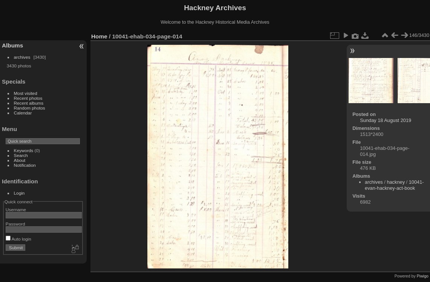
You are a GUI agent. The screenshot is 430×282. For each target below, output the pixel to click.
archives (22, 57)
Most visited (25, 93)
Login (19, 193)
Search (21, 155)
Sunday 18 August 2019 (385, 120)
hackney (396, 182)
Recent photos (28, 98)
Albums (12, 45)
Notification (25, 165)
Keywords (24, 150)
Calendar (23, 112)
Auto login (18, 238)
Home (99, 36)
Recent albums (28, 103)
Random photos (29, 107)
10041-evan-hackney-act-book (394, 185)
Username (16, 209)
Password (15, 223)
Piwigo (422, 276)
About (20, 160)
